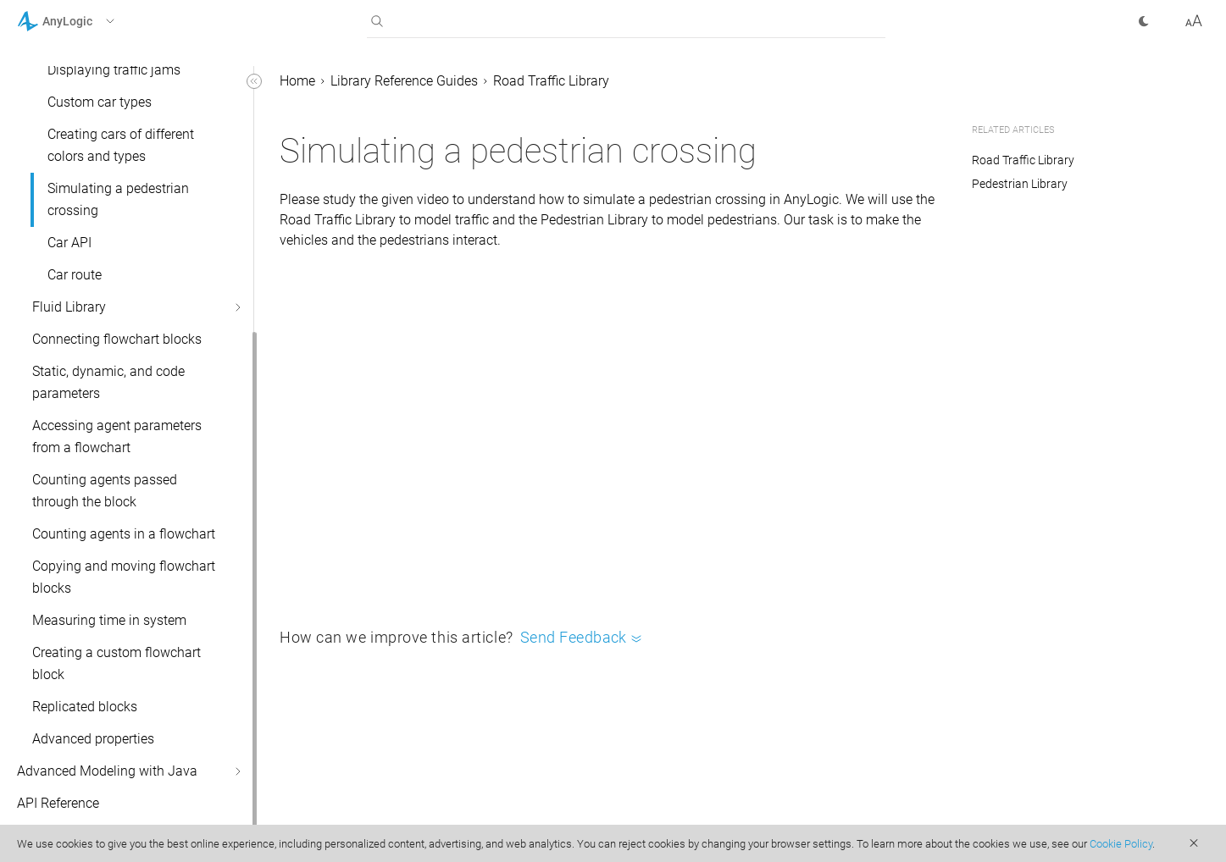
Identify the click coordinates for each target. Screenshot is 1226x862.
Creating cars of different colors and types (120, 145)
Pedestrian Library (1020, 184)
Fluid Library (69, 307)
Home (297, 81)
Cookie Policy (1121, 843)
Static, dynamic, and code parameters (108, 382)
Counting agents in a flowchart (123, 534)
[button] (88, 21)
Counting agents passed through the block (104, 491)
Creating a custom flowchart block (116, 663)
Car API (69, 243)
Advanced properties (93, 739)
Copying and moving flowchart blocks (123, 577)
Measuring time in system (109, 620)
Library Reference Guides (404, 81)
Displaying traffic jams (113, 70)
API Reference (58, 803)
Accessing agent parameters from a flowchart (117, 436)
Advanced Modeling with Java (107, 771)
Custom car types (99, 102)
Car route (74, 275)
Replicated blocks (84, 707)
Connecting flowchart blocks (117, 339)
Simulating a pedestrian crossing (118, 199)
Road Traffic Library (551, 81)
